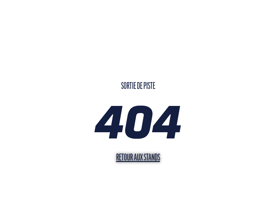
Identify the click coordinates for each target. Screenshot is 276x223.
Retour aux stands (138, 158)
